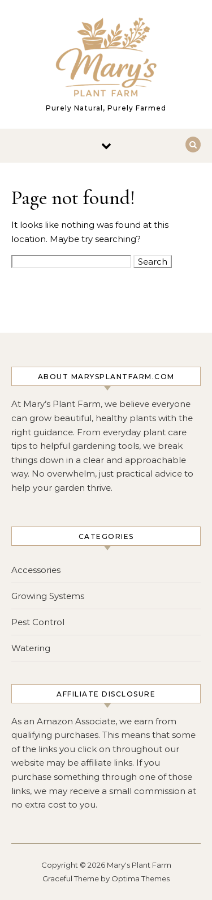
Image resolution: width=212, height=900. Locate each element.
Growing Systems (47, 596)
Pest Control (37, 622)
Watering (30, 648)
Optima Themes (140, 878)
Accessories (35, 569)
